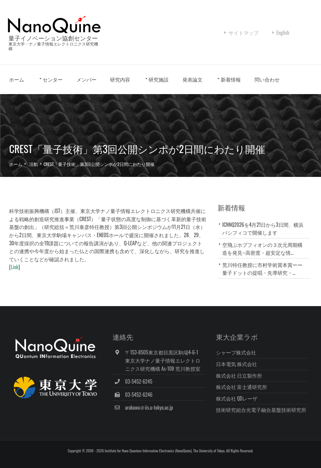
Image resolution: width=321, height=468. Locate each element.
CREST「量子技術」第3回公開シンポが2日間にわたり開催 (97, 172)
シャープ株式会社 (240, 359)
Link (13, 275)
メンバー (85, 89)
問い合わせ (265, 89)
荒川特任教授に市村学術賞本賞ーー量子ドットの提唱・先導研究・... (264, 277)
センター (51, 89)
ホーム (15, 89)
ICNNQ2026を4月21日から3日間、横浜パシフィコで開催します (264, 237)
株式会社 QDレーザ (240, 405)
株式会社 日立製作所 (243, 382)
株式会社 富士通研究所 (245, 393)
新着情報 (230, 89)
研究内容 (119, 89)
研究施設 (157, 89)
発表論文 (191, 89)
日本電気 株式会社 (240, 371)
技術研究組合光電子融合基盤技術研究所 (265, 416)
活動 (32, 172)
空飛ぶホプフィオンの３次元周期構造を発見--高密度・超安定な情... (264, 257)
